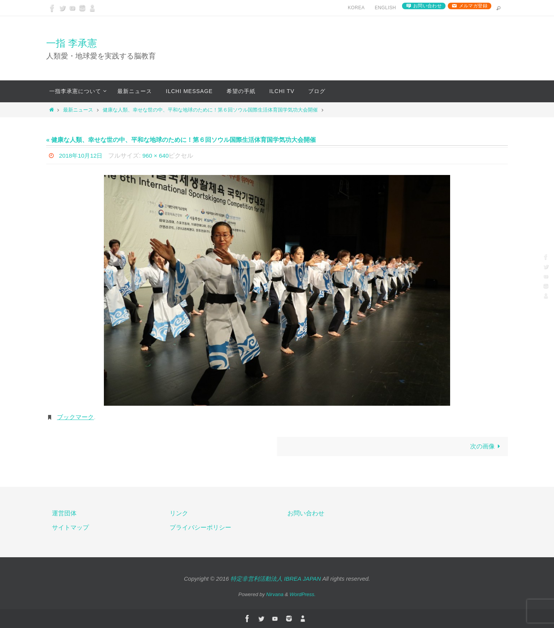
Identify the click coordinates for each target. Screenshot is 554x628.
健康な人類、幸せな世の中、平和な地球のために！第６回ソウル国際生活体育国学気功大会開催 (210, 110)
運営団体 (64, 513)
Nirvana (275, 594)
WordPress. (303, 594)
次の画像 (486, 446)
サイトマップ (70, 527)
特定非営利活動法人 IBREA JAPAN (275, 579)
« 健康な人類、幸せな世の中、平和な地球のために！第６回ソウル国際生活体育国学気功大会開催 (181, 140)
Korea (356, 7)
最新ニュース (78, 110)
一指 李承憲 (71, 43)
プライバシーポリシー (200, 527)
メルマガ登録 (473, 5)
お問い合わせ (427, 5)
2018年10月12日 (82, 155)
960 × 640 (158, 155)
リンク (179, 513)
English (385, 7)
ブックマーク (75, 417)
